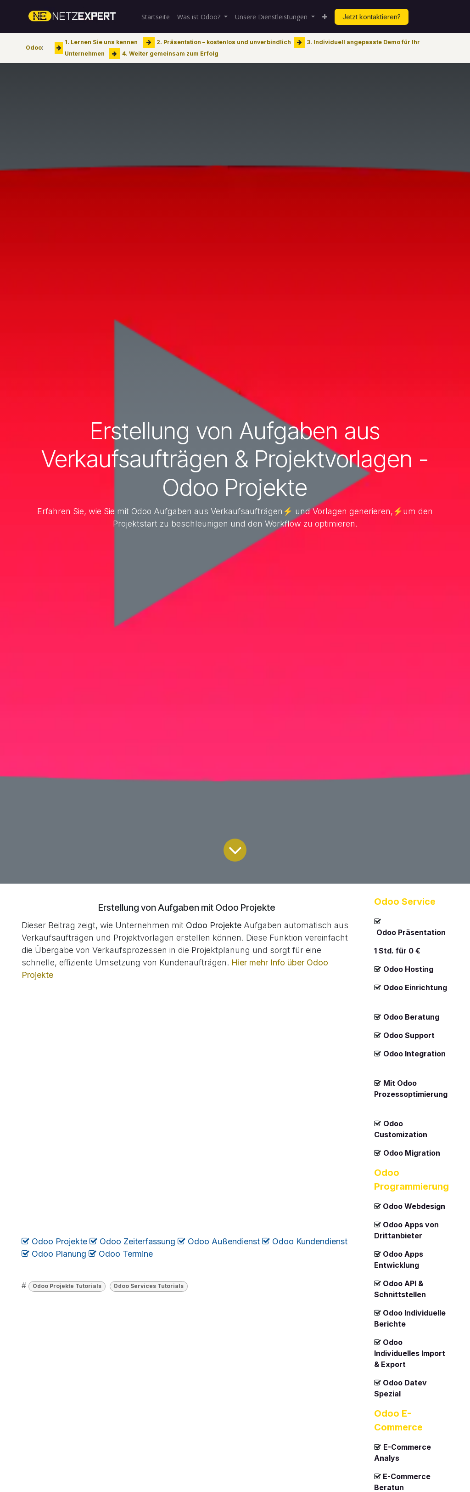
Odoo (34, 47)
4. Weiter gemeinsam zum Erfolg (170, 53)
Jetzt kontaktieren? (371, 17)
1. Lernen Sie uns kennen (101, 42)
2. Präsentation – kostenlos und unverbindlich (224, 42)
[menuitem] (155, 16)
